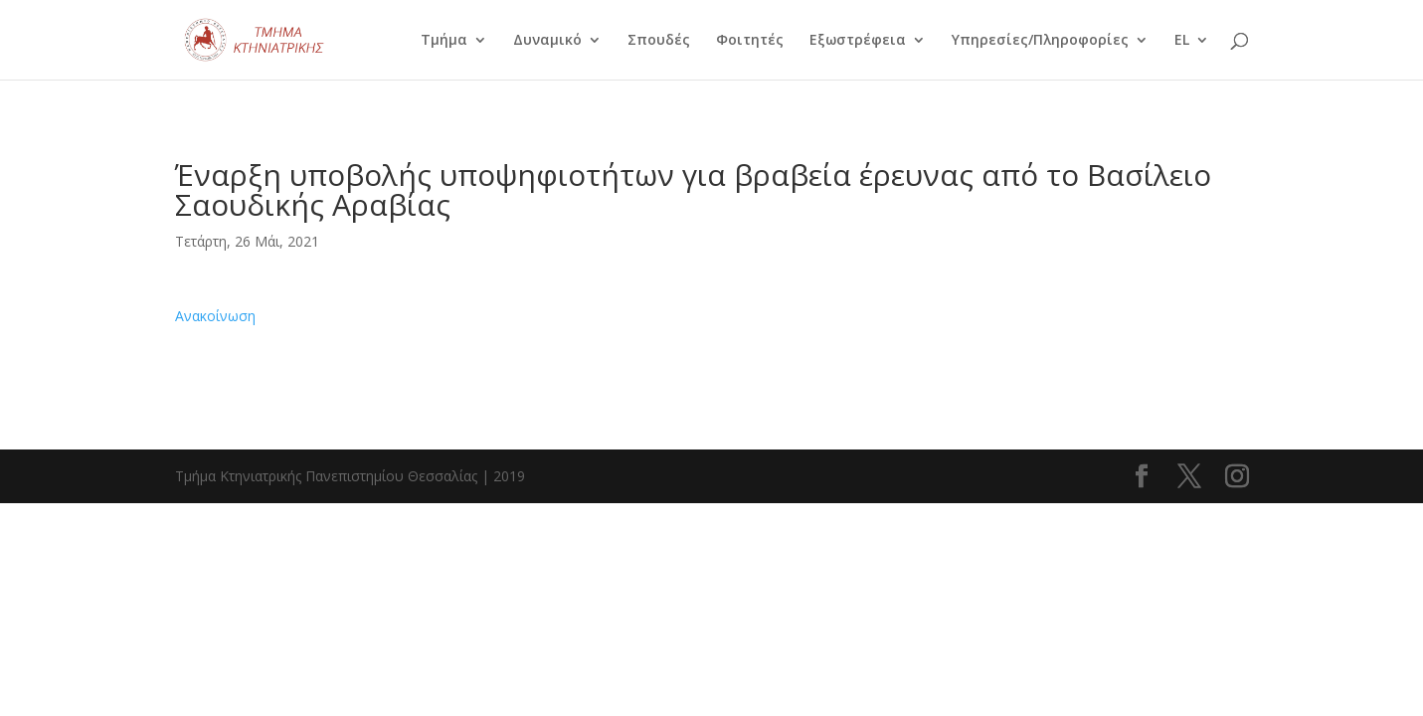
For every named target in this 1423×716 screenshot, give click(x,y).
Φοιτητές (750, 41)
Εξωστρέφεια (857, 41)
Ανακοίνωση (215, 315)
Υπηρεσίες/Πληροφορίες (1040, 41)
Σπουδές (658, 41)
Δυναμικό (547, 41)
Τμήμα (444, 41)
